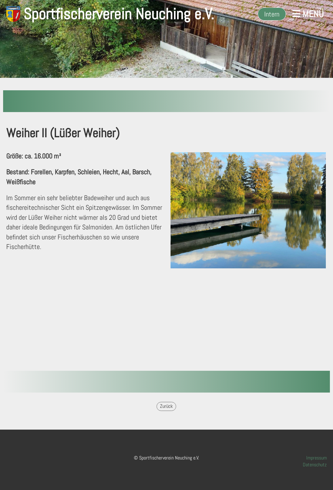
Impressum (316, 458)
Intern (271, 14)
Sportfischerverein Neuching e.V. (118, 14)
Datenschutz (315, 464)
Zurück (166, 406)
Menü (308, 14)
